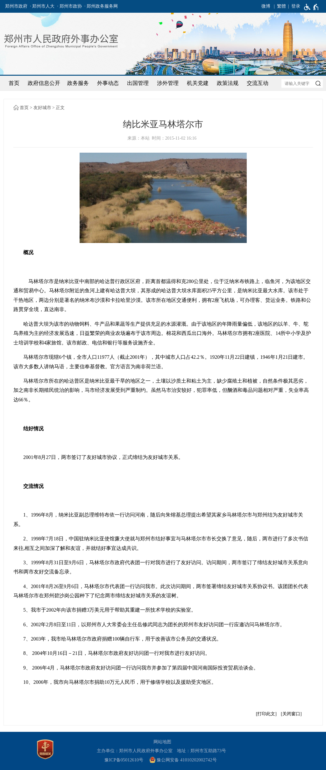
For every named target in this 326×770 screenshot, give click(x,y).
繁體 (281, 6)
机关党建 (198, 83)
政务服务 (78, 83)
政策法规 (227, 83)
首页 (14, 83)
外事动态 (108, 83)
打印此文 (266, 713)
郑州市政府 (16, 6)
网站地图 (162, 741)
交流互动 (257, 83)
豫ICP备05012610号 (123, 759)
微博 (265, 6)
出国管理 (138, 83)
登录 (295, 6)
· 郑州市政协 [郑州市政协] (69, 6)
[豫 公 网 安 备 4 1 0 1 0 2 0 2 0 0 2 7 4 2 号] (185, 760)
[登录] (293, 6)
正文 (60, 107)
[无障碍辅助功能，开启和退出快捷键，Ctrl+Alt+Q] (311, 7)
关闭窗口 (291, 713)
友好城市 (42, 107)
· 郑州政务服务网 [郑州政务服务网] (101, 6)
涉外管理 (168, 83)
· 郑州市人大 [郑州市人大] (42, 6)
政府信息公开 (44, 83)
